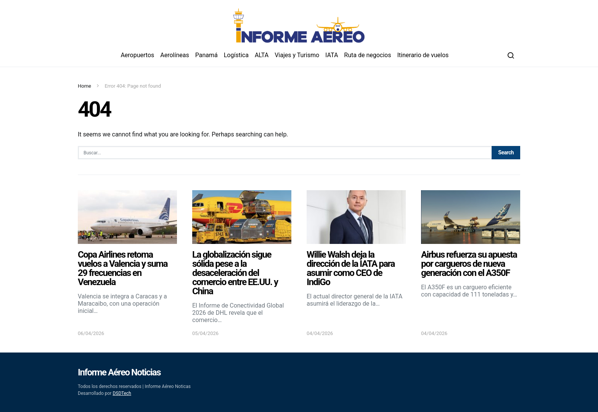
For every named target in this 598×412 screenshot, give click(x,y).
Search (506, 152)
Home (84, 86)
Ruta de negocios (367, 55)
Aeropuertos (137, 55)
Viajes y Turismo (297, 55)
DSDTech (122, 393)
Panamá (206, 55)
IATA (331, 55)
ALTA (261, 55)
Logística (236, 55)
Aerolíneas (174, 55)
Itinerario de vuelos (423, 55)
